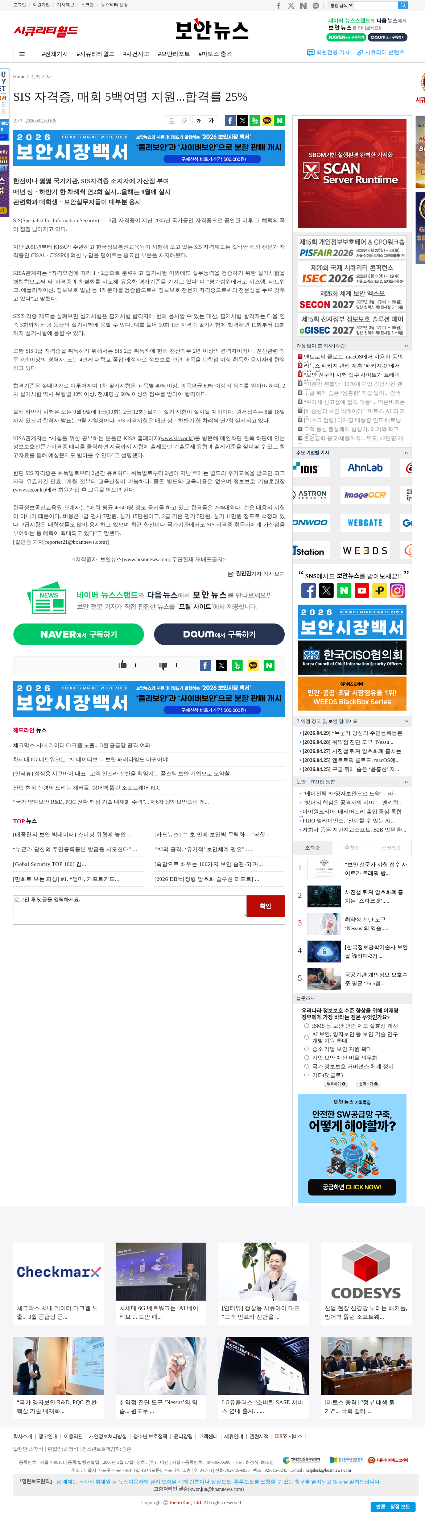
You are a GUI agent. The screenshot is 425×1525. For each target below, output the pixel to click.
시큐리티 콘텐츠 (385, 52)
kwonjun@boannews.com (215, 1489)
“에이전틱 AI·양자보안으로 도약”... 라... (349, 793)
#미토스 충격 (215, 54)
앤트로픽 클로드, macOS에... (351, 760)
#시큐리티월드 (96, 54)
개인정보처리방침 (108, 1436)
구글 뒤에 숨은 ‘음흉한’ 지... (350, 769)
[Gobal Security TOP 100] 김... (49, 864)
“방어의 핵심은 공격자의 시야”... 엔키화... (352, 802)
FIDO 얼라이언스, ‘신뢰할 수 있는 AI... (348, 821)
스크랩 (87, 4)
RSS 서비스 (290, 1436)
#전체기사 (55, 54)
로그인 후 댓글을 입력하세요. (130, 906)
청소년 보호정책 (150, 1436)
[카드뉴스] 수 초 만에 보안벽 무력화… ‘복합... (212, 834)
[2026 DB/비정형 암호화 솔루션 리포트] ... (207, 879)
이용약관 (73, 1436)
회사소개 (22, 1436)
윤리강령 (183, 1436)
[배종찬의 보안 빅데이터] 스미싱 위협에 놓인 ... (72, 834)
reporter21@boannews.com (75, 542)
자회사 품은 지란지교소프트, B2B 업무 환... (354, 830)
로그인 (19, 4)
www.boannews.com (146, 559)
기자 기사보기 (256, 574)
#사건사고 (136, 54)
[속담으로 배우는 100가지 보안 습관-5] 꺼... (208, 864)
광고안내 (47, 1436)
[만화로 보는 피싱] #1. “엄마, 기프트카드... (66, 879)
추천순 (352, 847)
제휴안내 (233, 1436)
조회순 (312, 847)
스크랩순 (391, 847)
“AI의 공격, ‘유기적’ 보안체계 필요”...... (204, 849)
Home (19, 76)
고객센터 (208, 1436)
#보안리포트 (174, 54)
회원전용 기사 (333, 52)
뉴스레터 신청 (114, 4)
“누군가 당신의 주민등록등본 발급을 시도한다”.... (75, 849)
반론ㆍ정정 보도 (393, 1507)
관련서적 (258, 1436)
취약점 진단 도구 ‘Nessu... (347, 742)
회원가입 (41, 4)
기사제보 (65, 4)
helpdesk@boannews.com (328, 1470)
